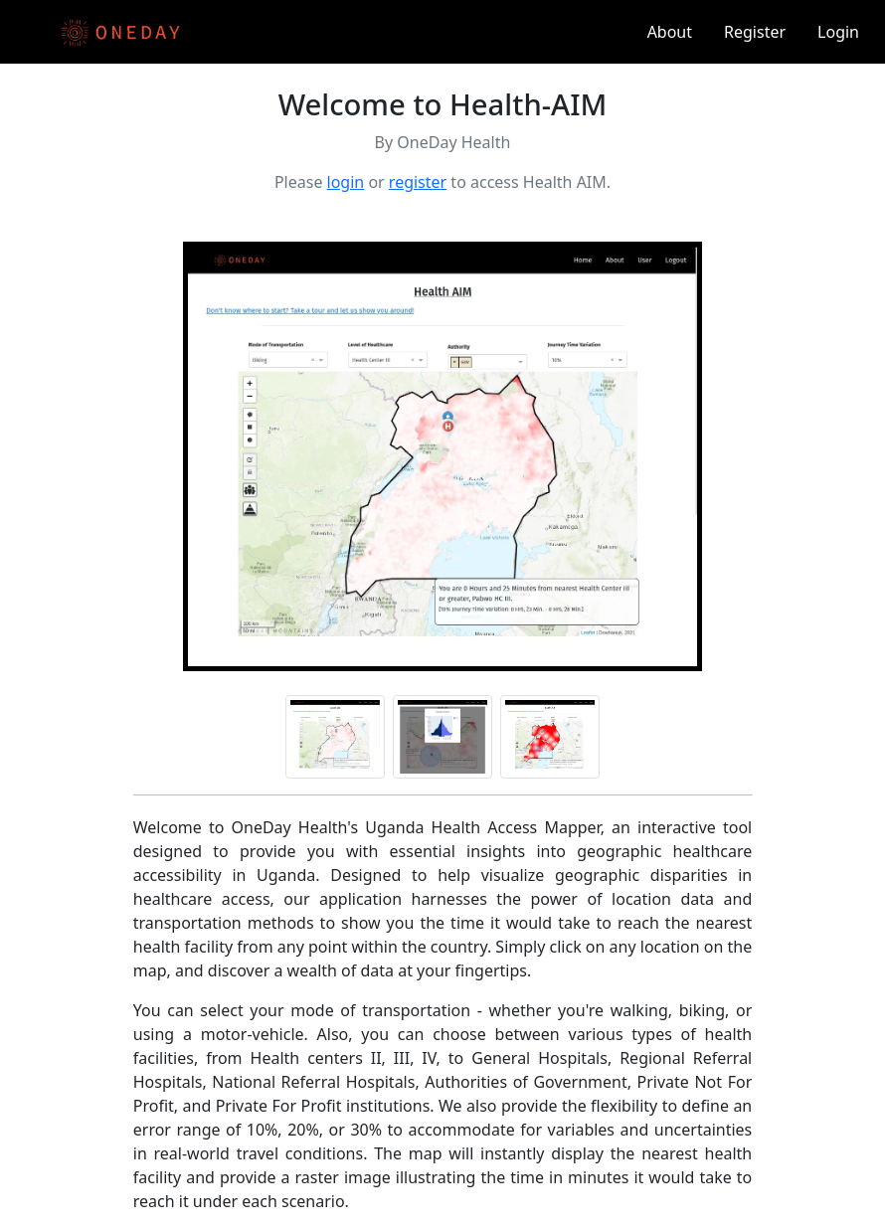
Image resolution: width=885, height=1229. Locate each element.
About (669, 32)
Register (755, 32)
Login (838, 32)
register (417, 182)
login (346, 182)
